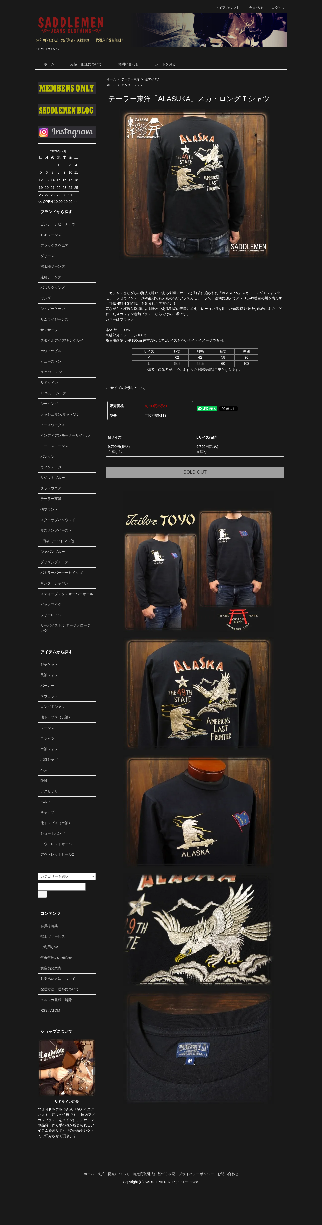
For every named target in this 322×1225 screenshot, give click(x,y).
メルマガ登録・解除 (56, 1000)
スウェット (49, 696)
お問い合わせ (124, 64)
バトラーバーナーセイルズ (61, 573)
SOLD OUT (195, 472)
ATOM (55, 1010)
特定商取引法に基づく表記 (154, 1174)
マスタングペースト (56, 530)
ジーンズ (47, 728)
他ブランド (49, 509)
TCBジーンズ (50, 235)
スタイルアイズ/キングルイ (62, 340)
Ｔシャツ (47, 738)
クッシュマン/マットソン (60, 414)
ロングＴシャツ (132, 85)
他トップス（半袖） (56, 823)
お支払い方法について (57, 979)
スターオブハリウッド (57, 520)
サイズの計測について (128, 388)
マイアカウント (225, 8)
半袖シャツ (49, 749)
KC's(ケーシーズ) (53, 393)
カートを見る (161, 64)
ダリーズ (47, 256)
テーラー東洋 (131, 79)
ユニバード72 (51, 372)
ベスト (45, 770)
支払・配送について (82, 64)
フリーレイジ (50, 615)
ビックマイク (50, 604)
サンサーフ (49, 330)
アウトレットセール (56, 844)
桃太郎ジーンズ (52, 266)
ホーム (45, 64)
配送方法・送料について (59, 989)
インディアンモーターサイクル (65, 435)
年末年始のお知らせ (56, 958)
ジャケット (49, 664)
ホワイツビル (50, 351)
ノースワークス (52, 425)
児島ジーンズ (50, 277)
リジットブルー (52, 478)
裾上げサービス (52, 936)
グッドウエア (50, 488)
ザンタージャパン (54, 583)
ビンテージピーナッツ (57, 224)
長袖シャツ (49, 675)
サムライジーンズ (54, 319)
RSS (44, 1010)
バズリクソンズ (52, 288)
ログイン (276, 8)
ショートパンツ (52, 833)
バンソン (47, 457)
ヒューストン (50, 361)
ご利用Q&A (49, 947)
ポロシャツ (49, 759)
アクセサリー (50, 791)
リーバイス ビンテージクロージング (65, 628)
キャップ (47, 812)
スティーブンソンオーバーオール (66, 594)
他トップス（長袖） (56, 717)
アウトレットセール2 (57, 854)
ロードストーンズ (54, 446)
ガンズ (45, 298)
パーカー (47, 686)
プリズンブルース (54, 562)
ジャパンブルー (52, 552)
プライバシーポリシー (196, 1174)
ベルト (45, 802)
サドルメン (49, 383)
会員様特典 (49, 926)
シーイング (49, 404)
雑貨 (43, 781)
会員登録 (253, 8)
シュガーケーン (52, 309)
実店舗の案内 (50, 968)
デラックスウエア (54, 245)
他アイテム (152, 79)
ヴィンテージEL (53, 467)
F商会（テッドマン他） (59, 541)
